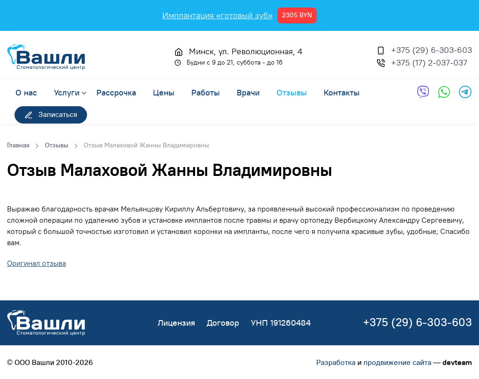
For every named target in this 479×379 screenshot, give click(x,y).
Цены (163, 92)
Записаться (50, 114)
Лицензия (176, 322)
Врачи (248, 92)
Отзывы (291, 92)
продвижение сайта (397, 362)
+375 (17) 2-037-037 (429, 62)
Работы (205, 92)
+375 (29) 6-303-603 (431, 49)
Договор (223, 322)
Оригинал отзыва (36, 263)
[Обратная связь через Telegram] (465, 92)
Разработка (336, 362)
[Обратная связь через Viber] (423, 92)
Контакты (342, 92)
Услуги (67, 92)
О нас (26, 92)
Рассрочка (116, 92)
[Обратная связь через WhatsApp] (444, 92)
